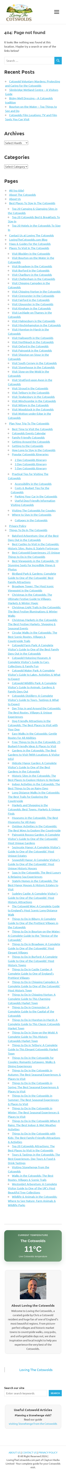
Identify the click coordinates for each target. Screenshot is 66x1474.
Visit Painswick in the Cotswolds (32, 350)
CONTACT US (29, 1452)
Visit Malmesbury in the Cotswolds (33, 321)
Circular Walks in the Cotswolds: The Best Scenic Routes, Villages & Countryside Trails (32, 637)
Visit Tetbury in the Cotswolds (30, 392)
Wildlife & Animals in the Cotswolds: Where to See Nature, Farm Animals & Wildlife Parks (32, 1201)
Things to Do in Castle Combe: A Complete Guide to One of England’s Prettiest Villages (31, 973)
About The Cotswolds (22, 194)
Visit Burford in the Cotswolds (30, 270)
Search (55, 1393)
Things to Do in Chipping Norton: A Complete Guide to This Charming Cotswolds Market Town (32, 999)
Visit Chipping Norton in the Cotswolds (36, 291)
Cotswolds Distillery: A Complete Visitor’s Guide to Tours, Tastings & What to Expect (33, 700)
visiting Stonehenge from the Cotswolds (33, 1423)
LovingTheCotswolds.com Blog (28, 239)
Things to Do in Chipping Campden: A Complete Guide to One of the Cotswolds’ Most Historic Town (34, 986)
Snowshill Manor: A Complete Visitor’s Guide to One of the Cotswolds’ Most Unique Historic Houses (34, 864)
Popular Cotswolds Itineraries (30, 454)
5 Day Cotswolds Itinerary (31, 468)
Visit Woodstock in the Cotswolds (33, 409)
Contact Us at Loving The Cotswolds (31, 235)
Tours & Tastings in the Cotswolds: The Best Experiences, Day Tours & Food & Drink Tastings (34, 1159)
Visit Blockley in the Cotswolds (31, 253)
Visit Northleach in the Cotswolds (33, 342)
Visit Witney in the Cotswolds (30, 405)
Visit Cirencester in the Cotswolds (33, 295)
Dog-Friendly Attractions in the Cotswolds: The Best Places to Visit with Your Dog (33, 725)
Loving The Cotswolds (35, 1370)
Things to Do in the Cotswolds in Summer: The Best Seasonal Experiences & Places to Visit (33, 1100)
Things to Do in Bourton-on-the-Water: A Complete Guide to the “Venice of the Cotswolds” (34, 935)
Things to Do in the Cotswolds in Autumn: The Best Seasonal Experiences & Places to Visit (34, 1074)
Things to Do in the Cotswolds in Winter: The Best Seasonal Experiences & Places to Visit (33, 1112)
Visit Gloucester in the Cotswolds (32, 304)
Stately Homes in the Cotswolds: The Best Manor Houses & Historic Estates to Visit (33, 885)
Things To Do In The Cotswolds (28, 530)
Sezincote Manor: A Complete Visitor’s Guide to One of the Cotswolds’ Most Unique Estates (34, 851)
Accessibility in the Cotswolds (33, 483)
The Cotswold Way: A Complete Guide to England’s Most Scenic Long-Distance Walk (34, 910)
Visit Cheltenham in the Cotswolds (33, 278)
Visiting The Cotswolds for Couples (34, 510)
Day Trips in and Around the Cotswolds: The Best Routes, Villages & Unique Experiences (34, 712)
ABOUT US (14, 1452)
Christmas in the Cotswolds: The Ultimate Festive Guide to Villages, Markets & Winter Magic (30, 599)
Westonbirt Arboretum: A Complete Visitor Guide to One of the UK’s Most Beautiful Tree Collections (32, 1188)
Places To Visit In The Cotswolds (29, 248)
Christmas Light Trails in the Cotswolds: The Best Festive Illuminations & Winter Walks (34, 611)
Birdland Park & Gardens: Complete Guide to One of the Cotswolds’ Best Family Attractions (32, 578)
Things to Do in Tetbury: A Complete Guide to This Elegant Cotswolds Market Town (33, 1049)
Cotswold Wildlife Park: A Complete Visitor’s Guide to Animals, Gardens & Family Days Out (32, 687)
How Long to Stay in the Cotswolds (33, 450)
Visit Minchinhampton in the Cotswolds (36, 325)
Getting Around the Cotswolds (31, 441)
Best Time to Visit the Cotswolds (32, 429)
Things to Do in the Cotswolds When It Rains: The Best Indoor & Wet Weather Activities (34, 1125)
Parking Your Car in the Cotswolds (36, 496)
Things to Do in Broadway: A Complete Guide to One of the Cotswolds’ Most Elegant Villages (34, 948)
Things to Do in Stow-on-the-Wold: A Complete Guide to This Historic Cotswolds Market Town (33, 1036)
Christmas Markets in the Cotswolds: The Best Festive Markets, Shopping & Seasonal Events (33, 624)
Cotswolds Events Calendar (29, 433)
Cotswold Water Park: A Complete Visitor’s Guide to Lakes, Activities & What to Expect (34, 674)
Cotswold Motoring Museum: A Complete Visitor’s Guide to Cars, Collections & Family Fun (29, 662)
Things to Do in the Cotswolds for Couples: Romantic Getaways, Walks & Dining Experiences (31, 1062)
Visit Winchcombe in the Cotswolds (34, 401)
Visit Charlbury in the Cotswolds (32, 274)
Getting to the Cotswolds (27, 445)
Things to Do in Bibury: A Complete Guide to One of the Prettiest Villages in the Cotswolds (33, 923)
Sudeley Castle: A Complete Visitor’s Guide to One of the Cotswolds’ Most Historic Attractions (33, 898)
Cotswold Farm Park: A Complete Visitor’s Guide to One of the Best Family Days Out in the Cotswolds (33, 649)
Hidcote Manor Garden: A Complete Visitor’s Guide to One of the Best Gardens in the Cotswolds (32, 767)
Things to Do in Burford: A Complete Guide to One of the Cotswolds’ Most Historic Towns (33, 961)
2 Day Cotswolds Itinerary (31, 460)
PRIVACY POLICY (48, 1452)
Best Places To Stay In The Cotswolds (32, 203)
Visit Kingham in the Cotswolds (31, 308)
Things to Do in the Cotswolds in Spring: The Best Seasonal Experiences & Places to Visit (33, 1087)
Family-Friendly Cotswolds (28, 437)
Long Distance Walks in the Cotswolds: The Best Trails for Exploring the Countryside (34, 797)
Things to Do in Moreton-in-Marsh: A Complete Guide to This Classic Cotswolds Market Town (34, 1024)
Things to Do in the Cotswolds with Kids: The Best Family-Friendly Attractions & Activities (34, 1138)
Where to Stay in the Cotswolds (31, 514)
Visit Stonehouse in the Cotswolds (33, 367)
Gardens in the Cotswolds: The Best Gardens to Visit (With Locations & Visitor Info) (34, 754)
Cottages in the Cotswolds (31, 520)
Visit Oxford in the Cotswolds (30, 346)
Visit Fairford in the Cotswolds (31, 300)
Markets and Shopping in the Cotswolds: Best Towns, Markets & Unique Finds (34, 809)
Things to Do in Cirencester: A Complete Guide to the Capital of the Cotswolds (31, 1011)
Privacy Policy (17, 525)
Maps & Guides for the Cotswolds (30, 243)
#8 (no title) (16, 190)
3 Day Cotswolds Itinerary (31, 464)
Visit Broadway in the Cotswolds (32, 266)
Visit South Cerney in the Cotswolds (34, 363)
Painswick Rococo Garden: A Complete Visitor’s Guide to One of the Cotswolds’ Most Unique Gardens (34, 839)
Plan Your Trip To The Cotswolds (29, 423)
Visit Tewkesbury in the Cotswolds (33, 396)
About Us (15, 198)
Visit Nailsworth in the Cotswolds (32, 337)
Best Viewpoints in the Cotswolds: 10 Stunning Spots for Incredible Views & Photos (33, 565)
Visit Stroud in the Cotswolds (30, 388)
